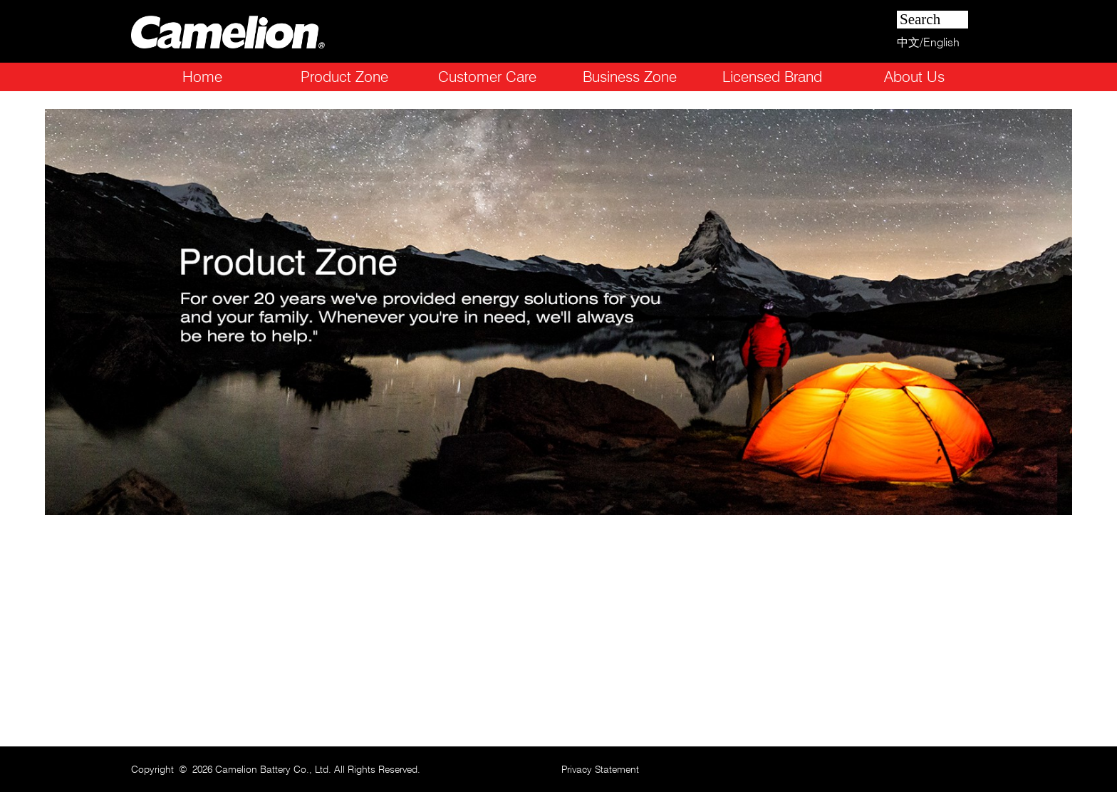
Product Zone (344, 76)
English (941, 42)
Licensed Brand (772, 76)
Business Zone (630, 76)
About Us (914, 76)
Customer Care (487, 76)
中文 (908, 42)
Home (202, 76)
